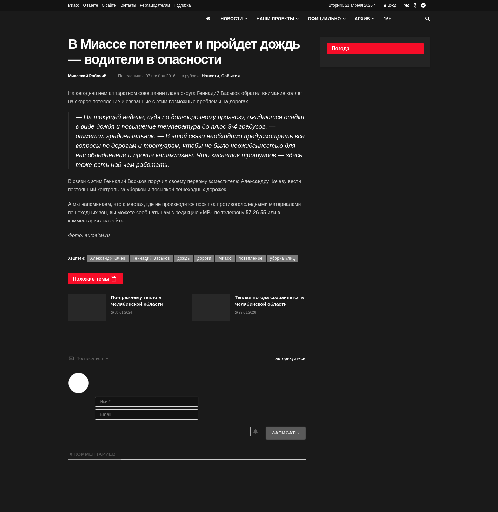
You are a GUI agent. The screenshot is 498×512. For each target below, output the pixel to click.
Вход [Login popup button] (390, 5)
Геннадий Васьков (151, 258)
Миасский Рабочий (87, 75)
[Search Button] (427, 19)
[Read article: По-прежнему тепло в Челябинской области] (87, 307)
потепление (251, 258)
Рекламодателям (155, 5)
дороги (204, 258)
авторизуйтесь (289, 358)
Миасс (73, 5)
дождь (183, 258)
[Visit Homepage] (115, 19)
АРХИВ (362, 18)
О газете (90, 5)
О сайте (109, 5)
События (230, 75)
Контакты (127, 5)
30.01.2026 (121, 312)
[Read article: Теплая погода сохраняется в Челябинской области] (211, 307)
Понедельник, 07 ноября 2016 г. (148, 75)
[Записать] (285, 433)
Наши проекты (275, 18)
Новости (231, 18)
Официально (324, 18)
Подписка (182, 5)
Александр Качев (107, 258)
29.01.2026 (245, 312)
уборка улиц (282, 258)
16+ (387, 18)
